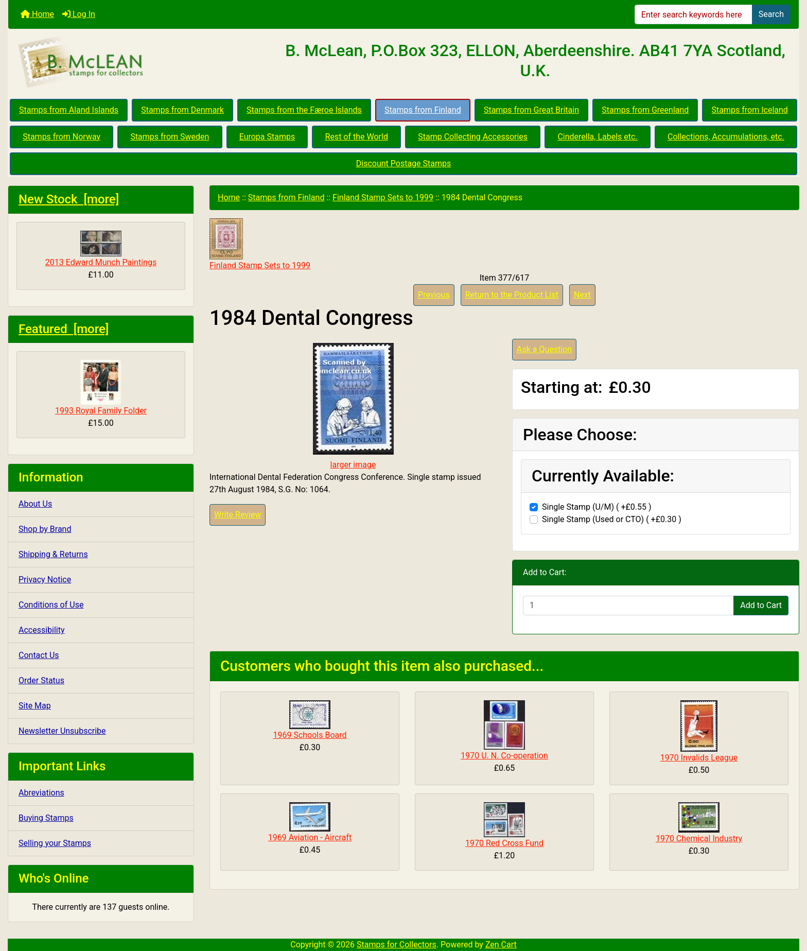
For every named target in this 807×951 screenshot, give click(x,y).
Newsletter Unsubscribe (62, 731)
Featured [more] (64, 329)
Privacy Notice (45, 579)
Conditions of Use (51, 605)
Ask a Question (544, 349)
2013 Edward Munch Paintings (100, 249)
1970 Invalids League (699, 758)
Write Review (237, 515)
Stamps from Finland (422, 110)
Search (771, 14)
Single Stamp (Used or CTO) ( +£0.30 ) (611, 519)
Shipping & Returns (53, 554)
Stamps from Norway (61, 137)
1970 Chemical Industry (699, 838)
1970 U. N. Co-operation (504, 755)
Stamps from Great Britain (531, 110)
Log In (78, 14)
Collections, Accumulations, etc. (726, 137)
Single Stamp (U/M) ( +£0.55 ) (597, 507)
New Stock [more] (69, 199)
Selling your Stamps (55, 843)
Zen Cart (501, 944)
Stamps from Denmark (182, 110)
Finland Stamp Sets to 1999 (382, 197)
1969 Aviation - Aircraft (310, 837)
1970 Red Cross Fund (504, 843)
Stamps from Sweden (169, 137)
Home (37, 14)
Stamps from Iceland (750, 110)
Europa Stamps (267, 137)
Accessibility (42, 630)
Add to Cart (761, 605)
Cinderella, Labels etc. (597, 137)
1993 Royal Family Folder (101, 388)
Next (582, 295)
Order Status (41, 680)
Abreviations (41, 793)
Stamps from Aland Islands (68, 110)
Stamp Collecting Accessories (473, 137)
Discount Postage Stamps (403, 163)
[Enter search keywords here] (693, 14)
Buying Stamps (46, 818)
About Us (35, 504)
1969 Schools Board (309, 735)
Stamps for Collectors (396, 944)
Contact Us (39, 655)
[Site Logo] (140, 63)
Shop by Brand (45, 529)
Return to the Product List (511, 295)
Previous (434, 295)
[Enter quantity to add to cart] (628, 605)
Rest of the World (356, 137)
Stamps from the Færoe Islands (304, 110)
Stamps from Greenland (645, 110)
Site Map (35, 706)
